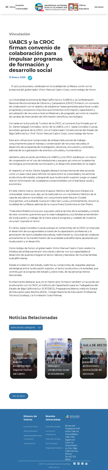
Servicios (99, 7)
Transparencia (29, 443)
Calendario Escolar (53, 426)
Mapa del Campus (53, 439)
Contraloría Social (31, 426)
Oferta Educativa (30, 431)
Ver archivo (18, 396)
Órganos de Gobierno (54, 448)
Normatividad (51, 443)
